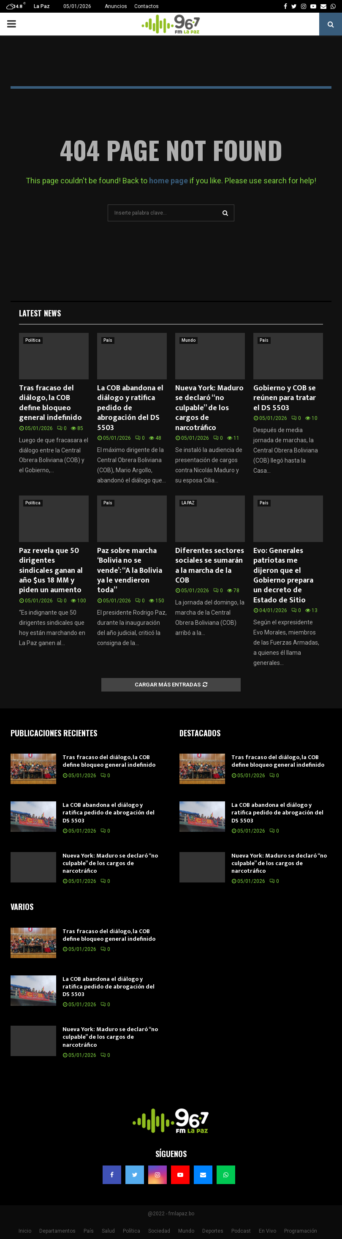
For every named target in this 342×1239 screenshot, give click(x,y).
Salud (108, 1231)
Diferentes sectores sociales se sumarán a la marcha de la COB (209, 566)
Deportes (212, 1231)
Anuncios (116, 6)
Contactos (146, 6)
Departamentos (57, 1231)
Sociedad (159, 1231)
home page (168, 180)
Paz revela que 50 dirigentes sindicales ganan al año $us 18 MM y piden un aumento (51, 571)
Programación (300, 1231)
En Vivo (267, 1231)
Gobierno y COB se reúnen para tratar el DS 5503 (284, 398)
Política (33, 340)
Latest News (40, 313)
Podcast (241, 1231)
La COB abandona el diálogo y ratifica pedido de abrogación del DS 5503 (130, 408)
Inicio (25, 1231)
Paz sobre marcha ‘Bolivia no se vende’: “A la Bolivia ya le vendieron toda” (129, 571)
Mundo (188, 340)
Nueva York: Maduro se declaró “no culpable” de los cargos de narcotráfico (209, 408)
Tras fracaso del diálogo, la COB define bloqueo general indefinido (50, 403)
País (107, 340)
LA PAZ (188, 503)
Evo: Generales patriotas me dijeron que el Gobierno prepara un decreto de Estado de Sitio (283, 576)
